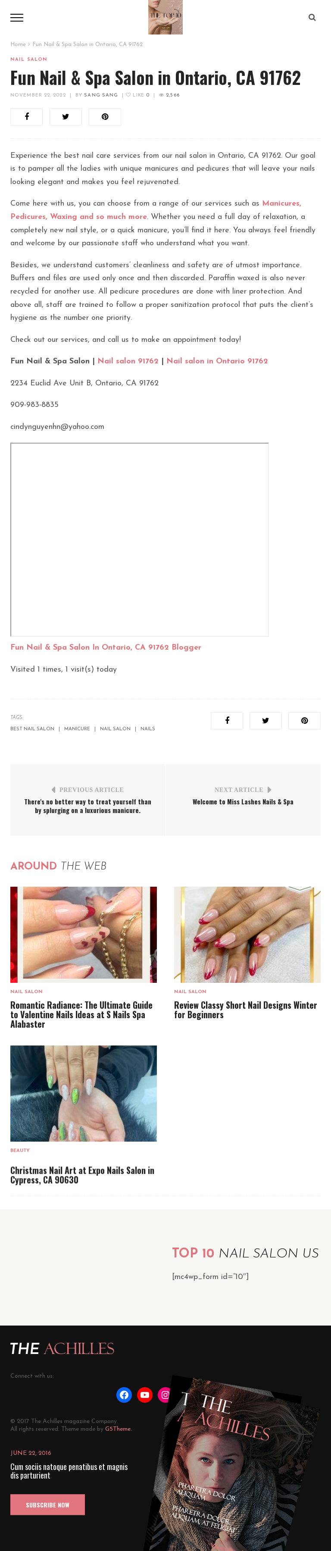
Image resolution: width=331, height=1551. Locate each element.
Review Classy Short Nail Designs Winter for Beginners (245, 1009)
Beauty (20, 1150)
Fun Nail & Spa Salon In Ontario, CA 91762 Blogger (105, 648)
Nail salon (28, 59)
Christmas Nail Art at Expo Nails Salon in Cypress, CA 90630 (82, 1174)
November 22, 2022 (38, 95)
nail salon (115, 729)
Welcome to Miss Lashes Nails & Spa (243, 801)
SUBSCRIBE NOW (47, 1504)
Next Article (239, 790)
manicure (77, 729)
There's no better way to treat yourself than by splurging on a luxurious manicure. (87, 806)
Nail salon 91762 (128, 361)
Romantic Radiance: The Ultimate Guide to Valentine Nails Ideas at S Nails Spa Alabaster (81, 1014)
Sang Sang (101, 95)
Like (137, 95)
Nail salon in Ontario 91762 (217, 361)
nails (148, 729)
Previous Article (91, 790)
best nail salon (32, 729)
